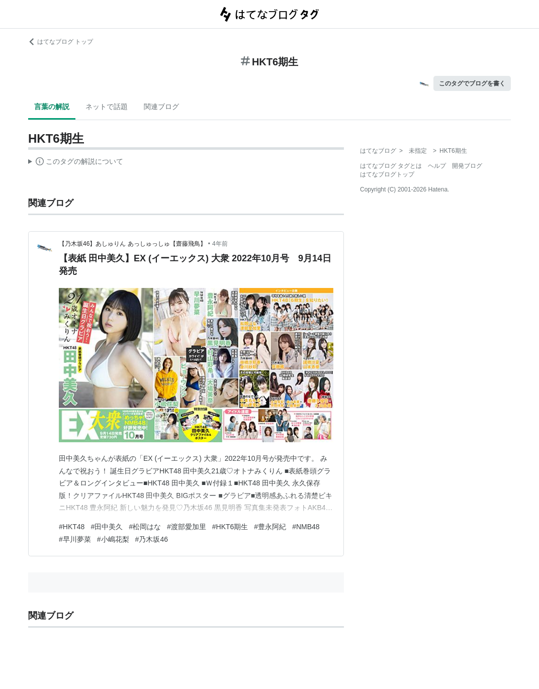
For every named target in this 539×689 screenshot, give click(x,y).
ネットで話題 (106, 107)
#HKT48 (71, 527)
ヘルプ (437, 165)
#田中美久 (107, 527)
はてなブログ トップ (60, 41)
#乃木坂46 (151, 539)
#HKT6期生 (230, 527)
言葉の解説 (51, 107)
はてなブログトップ (387, 174)
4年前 (220, 243)
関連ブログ (161, 107)
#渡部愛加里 (186, 527)
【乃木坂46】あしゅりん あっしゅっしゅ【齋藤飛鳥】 (132, 243)
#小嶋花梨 (113, 539)
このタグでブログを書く (472, 83)
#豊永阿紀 (270, 527)
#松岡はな (145, 527)
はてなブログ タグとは (391, 165)
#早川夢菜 (75, 539)
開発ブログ (467, 165)
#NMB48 (305, 527)
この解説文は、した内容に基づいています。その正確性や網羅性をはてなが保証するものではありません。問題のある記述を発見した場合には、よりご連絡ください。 (75, 163)
